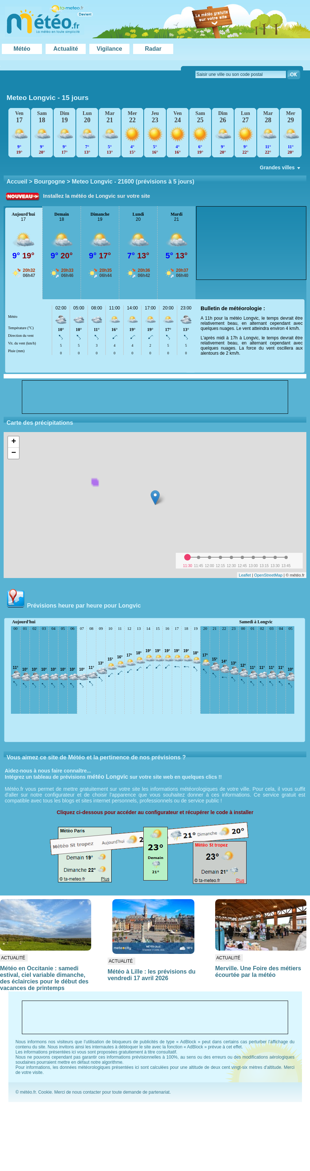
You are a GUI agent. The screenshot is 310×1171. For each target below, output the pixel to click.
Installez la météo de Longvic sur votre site (96, 196)
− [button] (13, 453)
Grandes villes (281, 169)
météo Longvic (107, 777)
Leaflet (245, 575)
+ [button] (13, 441)
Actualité (65, 49)
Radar (153, 49)
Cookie (45, 1092)
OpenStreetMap (268, 575)
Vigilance (109, 49)
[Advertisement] (238, 243)
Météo (21, 49)
